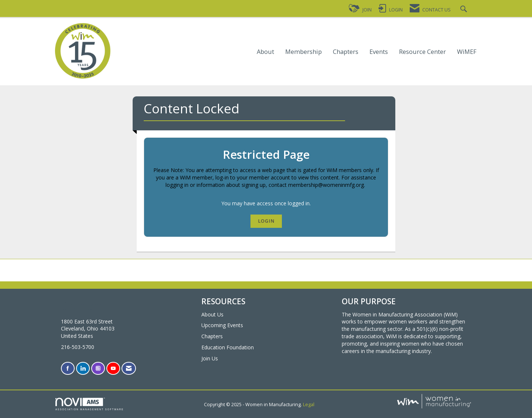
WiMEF (467, 52)
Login (266, 221)
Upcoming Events (222, 325)
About (265, 52)
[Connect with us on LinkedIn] (83, 368)
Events (378, 52)
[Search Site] (464, 10)
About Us (212, 314)
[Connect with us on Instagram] (98, 368)
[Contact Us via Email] (129, 368)
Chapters (345, 52)
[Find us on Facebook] (68, 368)
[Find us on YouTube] (113, 368)
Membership (303, 52)
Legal (308, 404)
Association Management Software (89, 404)
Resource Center (422, 52)
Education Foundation (227, 347)
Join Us (209, 358)
